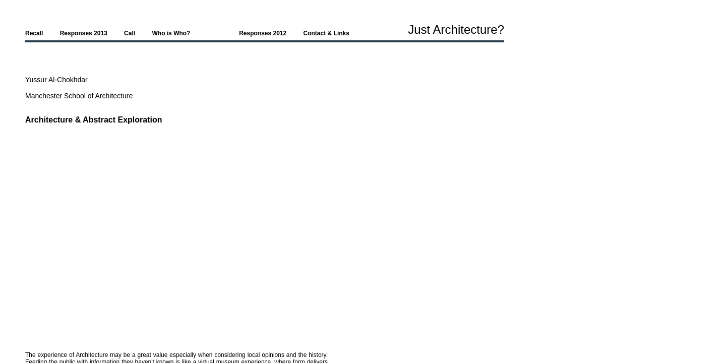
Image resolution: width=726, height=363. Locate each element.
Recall (34, 33)
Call (129, 33)
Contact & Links (326, 33)
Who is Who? (171, 33)
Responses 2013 (83, 33)
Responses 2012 (262, 33)
